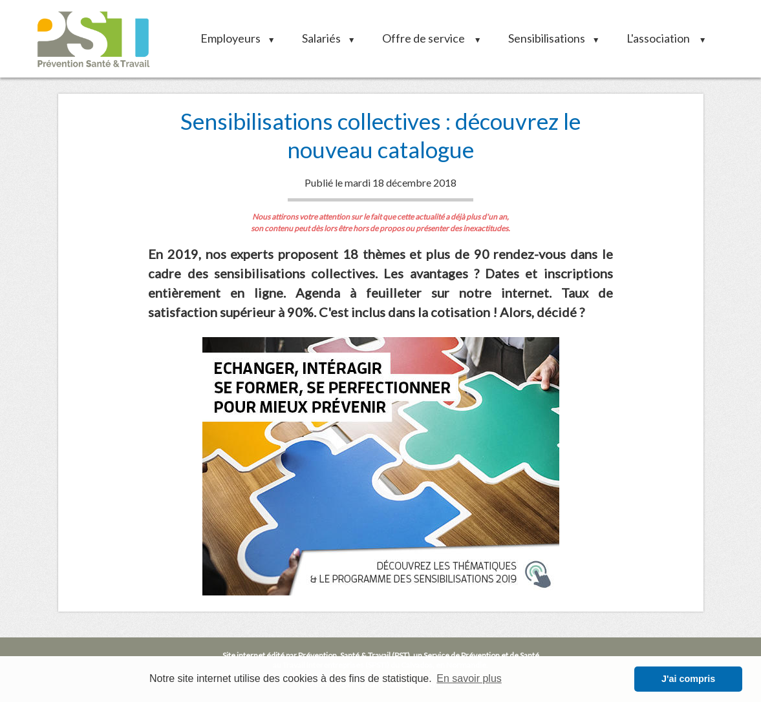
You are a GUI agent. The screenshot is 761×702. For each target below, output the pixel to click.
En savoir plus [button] (469, 678)
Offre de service (427, 38)
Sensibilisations (549, 38)
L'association (662, 38)
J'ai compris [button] (688, 679)
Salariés (324, 38)
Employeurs (233, 38)
